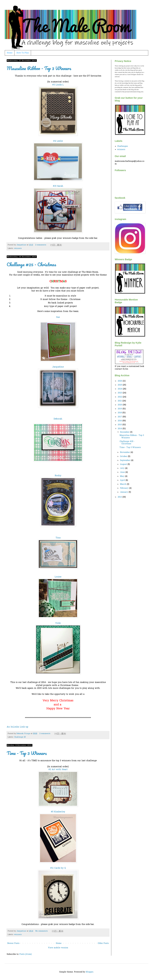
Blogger (89, 972)
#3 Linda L (58, 84)
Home (9, 52)
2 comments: (41, 245)
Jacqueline (58, 367)
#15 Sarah (58, 186)
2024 (120, 389)
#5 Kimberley (58, 811)
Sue (58, 317)
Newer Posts (13, 943)
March (123, 484)
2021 (120, 400)
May (122, 476)
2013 (120, 497)
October (124, 456)
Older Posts (103, 943)
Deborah (58, 419)
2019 (120, 408)
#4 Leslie (58, 141)
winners (18, 248)
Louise (58, 577)
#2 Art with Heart (58, 769)
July (122, 468)
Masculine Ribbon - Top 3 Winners (39, 68)
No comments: (42, 931)
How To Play (22, 52)
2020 (120, 404)
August (124, 464)
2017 (120, 416)
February (124, 488)
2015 (120, 424)
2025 (120, 385)
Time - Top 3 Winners (27, 753)
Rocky (58, 475)
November (125, 452)
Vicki (58, 623)
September (125, 460)
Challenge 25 (20, 737)
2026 (120, 381)
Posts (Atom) (25, 954)
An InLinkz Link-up (17, 727)
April (123, 480)
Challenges (122, 146)
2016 (120, 420)
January (124, 492)
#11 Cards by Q (58, 868)
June (122, 472)
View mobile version (58, 947)
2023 (120, 392)
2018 (120, 412)
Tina (58, 537)
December (125, 432)
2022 (120, 397)
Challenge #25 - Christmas (31, 264)
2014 (120, 428)
